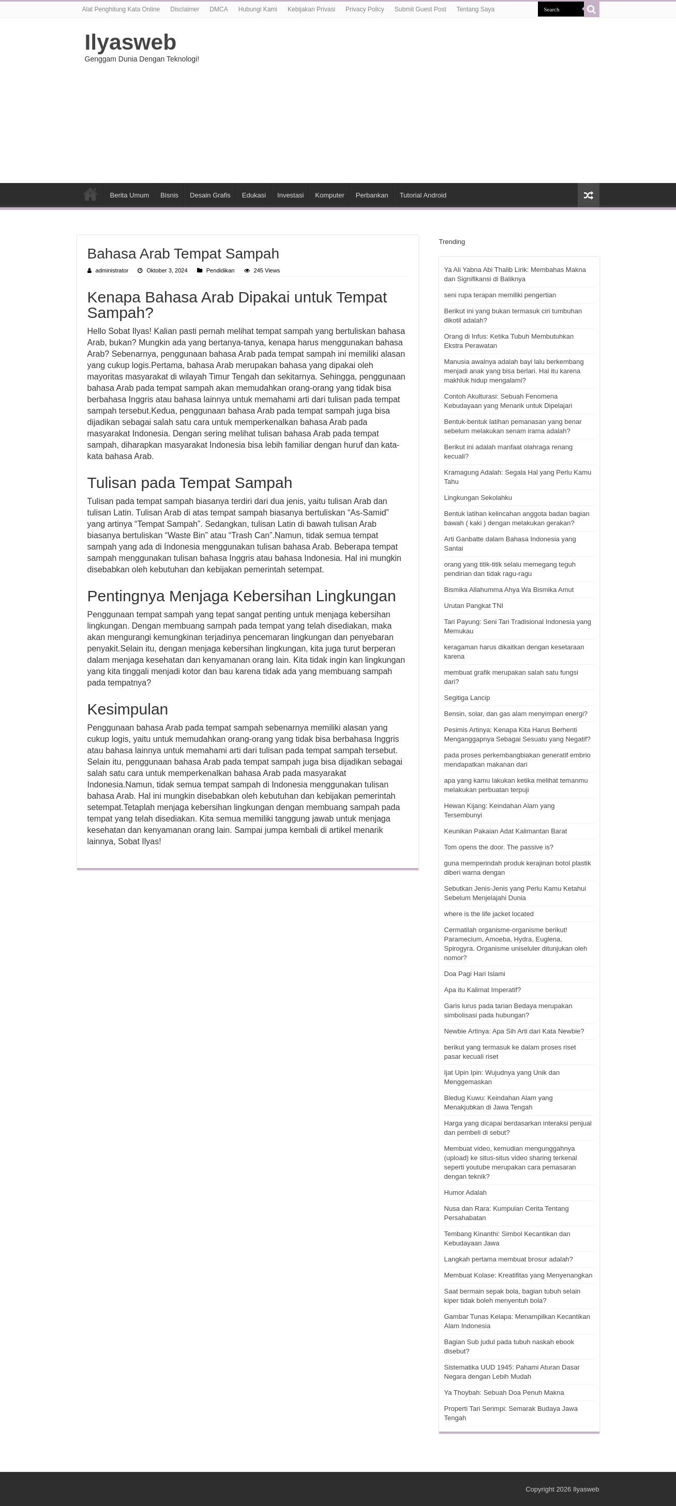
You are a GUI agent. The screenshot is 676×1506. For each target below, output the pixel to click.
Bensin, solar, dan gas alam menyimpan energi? (516, 714)
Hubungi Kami (257, 9)
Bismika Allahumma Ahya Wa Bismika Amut (509, 590)
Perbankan (372, 195)
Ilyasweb (131, 41)
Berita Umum (129, 195)
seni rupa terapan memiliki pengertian (500, 295)
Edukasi (254, 195)
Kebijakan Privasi (311, 9)
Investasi (290, 195)
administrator (112, 270)
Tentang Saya (475, 9)
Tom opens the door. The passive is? (499, 847)
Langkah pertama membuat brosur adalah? (508, 1259)
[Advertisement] (403, 100)
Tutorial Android (423, 195)
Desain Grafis (210, 195)
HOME (90, 194)
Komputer (329, 195)
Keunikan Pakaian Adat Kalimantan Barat (505, 831)
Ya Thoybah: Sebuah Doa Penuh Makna (504, 1392)
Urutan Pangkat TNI (474, 606)
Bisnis (169, 195)
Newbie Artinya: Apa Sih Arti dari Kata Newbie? (514, 1031)
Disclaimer (184, 9)
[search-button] (591, 9)
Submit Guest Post (420, 9)
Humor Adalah (465, 1192)
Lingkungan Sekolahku (478, 497)
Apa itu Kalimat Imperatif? (482, 990)
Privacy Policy (364, 9)
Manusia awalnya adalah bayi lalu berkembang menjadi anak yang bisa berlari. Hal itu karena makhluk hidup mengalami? (514, 371)
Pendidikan (220, 270)
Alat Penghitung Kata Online (121, 9)
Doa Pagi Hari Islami (475, 974)
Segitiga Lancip (467, 698)
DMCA (218, 9)
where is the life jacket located (489, 914)
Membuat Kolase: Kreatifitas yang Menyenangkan (518, 1275)
